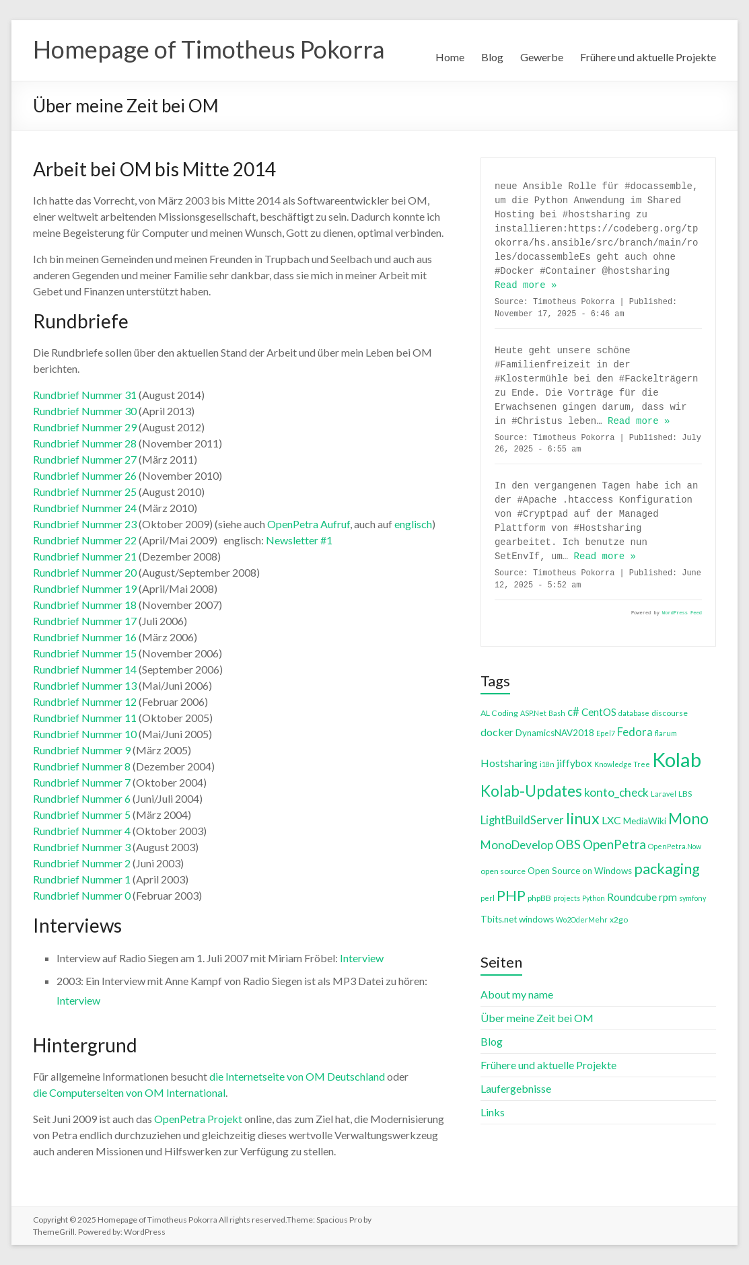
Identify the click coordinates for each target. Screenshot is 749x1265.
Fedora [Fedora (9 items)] (635, 732)
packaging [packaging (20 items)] (667, 868)
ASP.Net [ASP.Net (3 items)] (533, 713)
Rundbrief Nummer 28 (85, 443)
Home (449, 56)
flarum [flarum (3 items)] (666, 733)
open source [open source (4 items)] (503, 871)
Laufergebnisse (515, 1088)
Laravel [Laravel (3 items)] (663, 793)
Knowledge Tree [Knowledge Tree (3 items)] (622, 764)
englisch (413, 523)
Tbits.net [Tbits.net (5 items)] (498, 919)
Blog (492, 56)
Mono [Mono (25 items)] (688, 818)
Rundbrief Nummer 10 (85, 733)
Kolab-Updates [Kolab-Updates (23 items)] (531, 791)
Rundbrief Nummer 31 (85, 394)
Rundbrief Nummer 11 (85, 717)
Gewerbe (541, 56)
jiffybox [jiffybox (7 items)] (574, 763)
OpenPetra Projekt (198, 1118)
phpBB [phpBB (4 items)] (539, 898)
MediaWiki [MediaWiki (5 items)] (644, 821)
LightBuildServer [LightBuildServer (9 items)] (522, 820)
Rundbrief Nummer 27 (85, 459)
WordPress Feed (682, 613)
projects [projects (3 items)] (566, 898)
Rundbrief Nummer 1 (82, 879)
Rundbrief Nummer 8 (82, 766)
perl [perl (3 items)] (487, 898)
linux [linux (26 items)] (583, 818)
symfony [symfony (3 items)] (692, 898)
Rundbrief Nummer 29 (85, 427)
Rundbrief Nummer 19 (85, 588)
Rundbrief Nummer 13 (85, 685)
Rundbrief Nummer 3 (82, 846)
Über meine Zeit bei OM (537, 1017)
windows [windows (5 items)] (536, 919)
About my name (516, 994)
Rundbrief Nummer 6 (82, 798)
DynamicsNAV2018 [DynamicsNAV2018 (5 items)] (554, 732)
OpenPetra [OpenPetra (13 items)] (614, 844)
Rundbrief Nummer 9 (82, 750)
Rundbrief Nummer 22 (85, 540)
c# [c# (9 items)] (573, 711)
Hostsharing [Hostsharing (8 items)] (509, 762)
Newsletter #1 (299, 540)
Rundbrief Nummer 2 (82, 863)
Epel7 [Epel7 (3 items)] (605, 733)
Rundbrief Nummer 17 (85, 620)
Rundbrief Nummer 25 (85, 491)
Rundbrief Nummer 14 (85, 669)
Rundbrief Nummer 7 (82, 782)
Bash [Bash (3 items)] (556, 713)
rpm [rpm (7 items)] (668, 897)
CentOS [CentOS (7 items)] (598, 712)
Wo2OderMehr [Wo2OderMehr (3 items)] (582, 919)
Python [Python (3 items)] (593, 898)
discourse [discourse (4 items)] (669, 713)
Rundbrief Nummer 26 (85, 475)
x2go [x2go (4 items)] (619, 919)
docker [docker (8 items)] (496, 731)
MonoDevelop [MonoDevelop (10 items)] (516, 845)
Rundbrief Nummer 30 (85, 410)
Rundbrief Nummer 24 (85, 507)
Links (492, 1112)
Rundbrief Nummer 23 (85, 523)
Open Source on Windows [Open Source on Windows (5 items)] (580, 870)
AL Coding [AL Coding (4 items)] (499, 713)
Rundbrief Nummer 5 (82, 814)
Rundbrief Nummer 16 (85, 636)
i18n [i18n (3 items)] (547, 764)
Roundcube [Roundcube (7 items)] (632, 897)
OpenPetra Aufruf (308, 523)
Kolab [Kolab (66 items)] (676, 759)
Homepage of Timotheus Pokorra (209, 49)
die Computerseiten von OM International (129, 1092)
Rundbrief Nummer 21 (85, 556)
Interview (362, 957)
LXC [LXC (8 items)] (611, 820)
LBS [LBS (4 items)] (685, 794)
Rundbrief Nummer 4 (82, 830)
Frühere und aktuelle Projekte (648, 56)
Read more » (526, 285)
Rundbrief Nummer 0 (82, 895)
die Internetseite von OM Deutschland (297, 1076)
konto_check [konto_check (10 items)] (616, 792)
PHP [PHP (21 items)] (511, 895)
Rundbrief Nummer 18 (85, 604)
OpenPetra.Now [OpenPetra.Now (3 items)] (674, 846)
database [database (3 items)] (633, 713)
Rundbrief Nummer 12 (85, 701)
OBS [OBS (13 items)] (568, 844)
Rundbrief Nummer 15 (85, 653)
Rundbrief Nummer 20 (85, 572)
